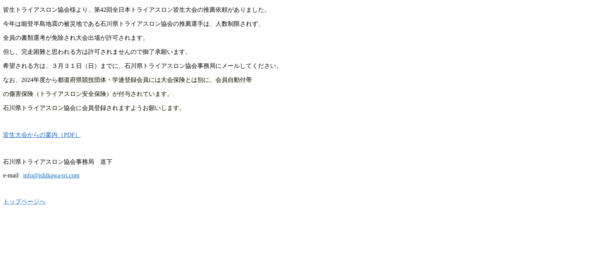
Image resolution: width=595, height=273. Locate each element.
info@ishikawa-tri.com (51, 175)
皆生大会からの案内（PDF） (42, 135)
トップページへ (24, 201)
